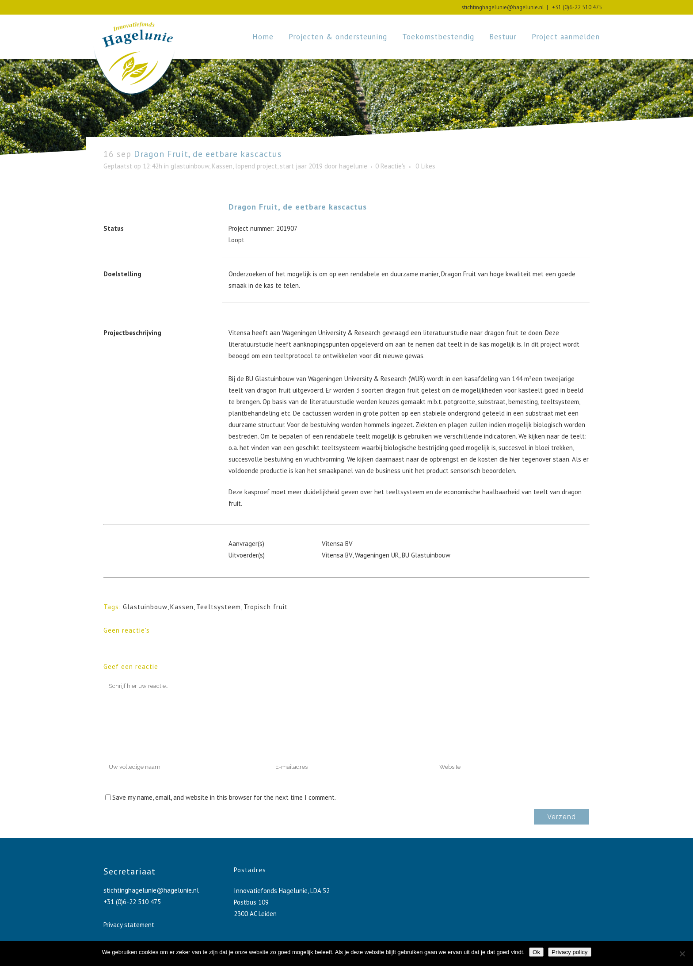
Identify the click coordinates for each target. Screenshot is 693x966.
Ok (536, 952)
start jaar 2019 (301, 166)
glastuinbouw (190, 166)
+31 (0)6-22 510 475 (575, 7)
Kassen (222, 166)
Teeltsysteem (218, 607)
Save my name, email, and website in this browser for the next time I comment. (224, 797)
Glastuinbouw (145, 607)
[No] (682, 953)
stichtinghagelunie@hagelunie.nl (502, 7)
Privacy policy (569, 952)
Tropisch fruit (266, 607)
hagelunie (353, 166)
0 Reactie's (390, 166)
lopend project (256, 166)
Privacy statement (128, 924)
